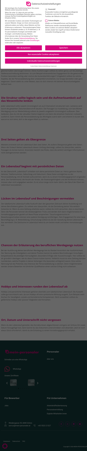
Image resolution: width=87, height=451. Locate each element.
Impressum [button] (54, 66)
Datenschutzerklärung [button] (44, 66)
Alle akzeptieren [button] (23, 48)
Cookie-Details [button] (34, 66)
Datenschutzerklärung (27, 38)
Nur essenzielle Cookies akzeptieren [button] (43, 54)
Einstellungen (35, 40)
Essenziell (51, 9)
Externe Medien (53, 20)
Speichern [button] (63, 48)
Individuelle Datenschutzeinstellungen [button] (43, 61)
